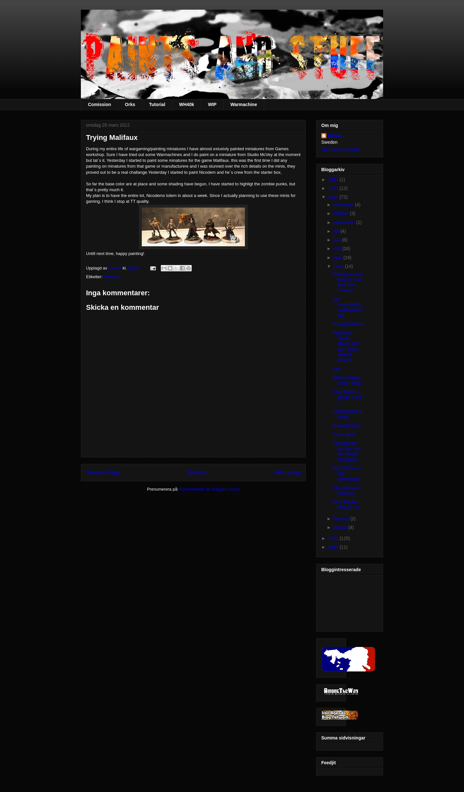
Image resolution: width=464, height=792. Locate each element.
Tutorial (157, 104)
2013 (334, 188)
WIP (212, 104)
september (345, 222)
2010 (334, 547)
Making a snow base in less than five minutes (347, 282)
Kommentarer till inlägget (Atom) (209, 489)
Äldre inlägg (287, 472)
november (344, 204)
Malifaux (111, 276)
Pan (337, 368)
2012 (334, 197)
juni (338, 239)
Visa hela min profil (340, 149)
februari (342, 518)
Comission (99, 104)
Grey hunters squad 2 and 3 (347, 397)
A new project (346, 425)
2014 (334, 179)
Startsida (197, 472)
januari (341, 527)
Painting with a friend (347, 414)
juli (337, 231)
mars (339, 266)
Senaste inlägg (102, 472)
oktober (342, 213)
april (338, 257)
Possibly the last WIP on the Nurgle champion (346, 451)
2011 (334, 538)
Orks (130, 104)
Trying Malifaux (348, 324)
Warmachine (243, 104)
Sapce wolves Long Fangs (347, 380)
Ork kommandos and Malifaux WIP (348, 307)
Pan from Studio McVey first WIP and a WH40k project (346, 346)
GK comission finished (346, 490)
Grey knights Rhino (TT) (346, 504)
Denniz (115, 268)
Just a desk (344, 434)
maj (338, 248)
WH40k (186, 104)
